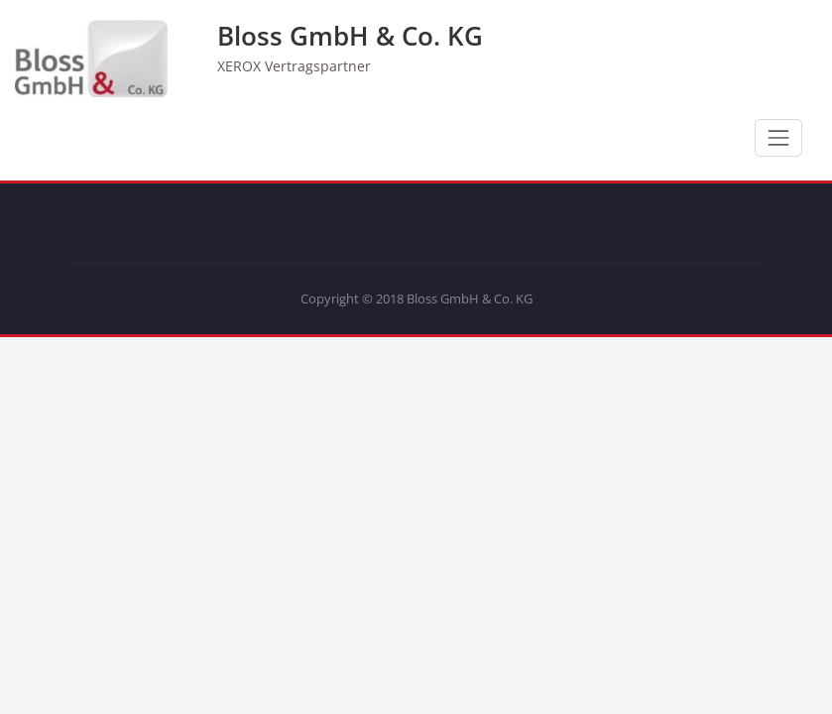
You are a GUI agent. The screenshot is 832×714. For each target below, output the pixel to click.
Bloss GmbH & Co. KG (350, 36)
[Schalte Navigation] (778, 138)
